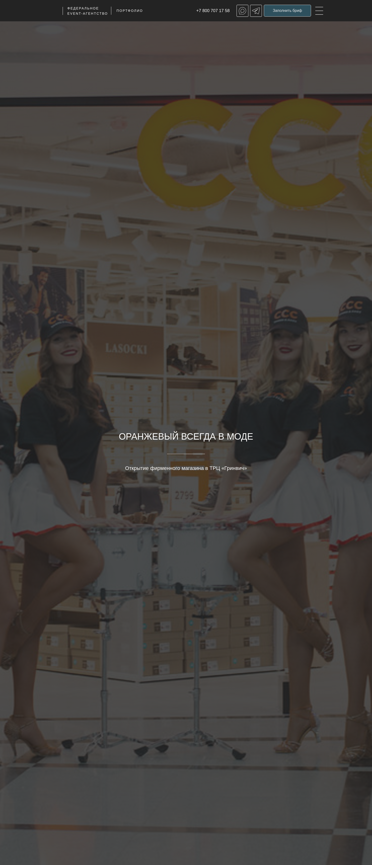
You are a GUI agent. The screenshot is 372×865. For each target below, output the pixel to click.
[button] (287, 11)
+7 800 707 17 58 (213, 10)
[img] (319, 11)
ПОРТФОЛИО (129, 11)
